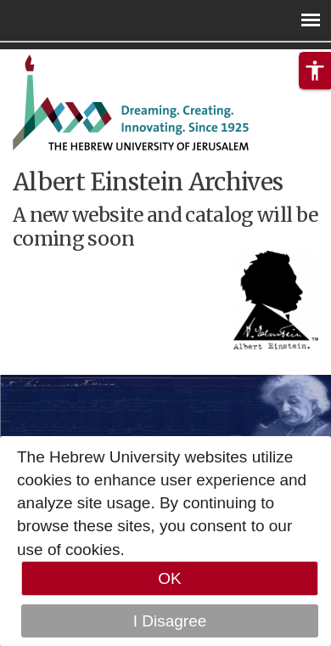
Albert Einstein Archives (148, 182)
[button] (315, 70)
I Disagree (170, 621)
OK (169, 578)
